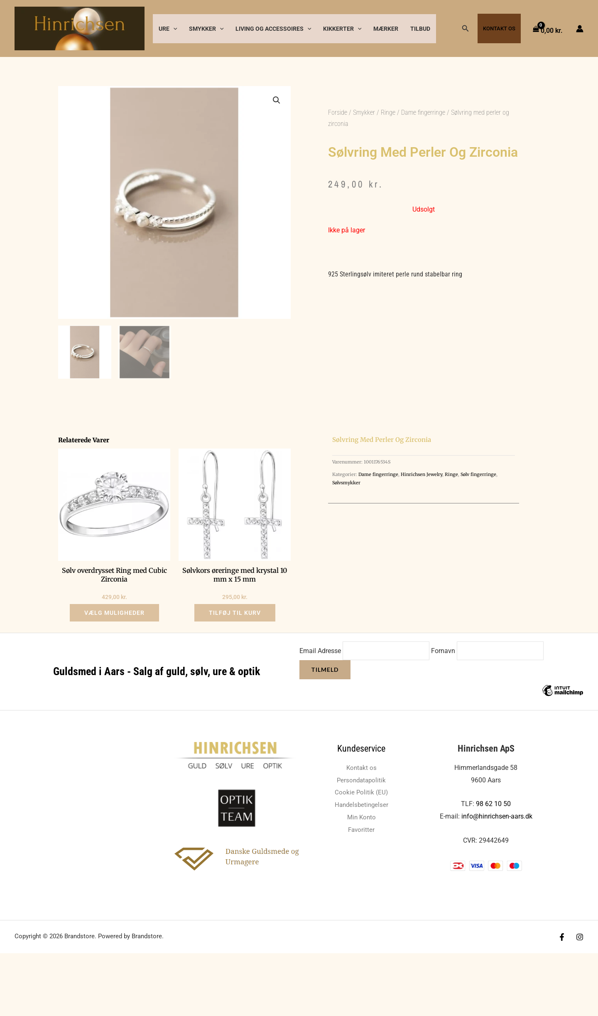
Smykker (206, 28)
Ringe (388, 112)
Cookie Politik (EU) (361, 792)
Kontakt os (499, 28)
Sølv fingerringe (478, 474)
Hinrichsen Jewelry (421, 474)
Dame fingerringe (423, 112)
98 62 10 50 (493, 804)
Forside (337, 112)
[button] (173, 28)
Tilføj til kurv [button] (235, 612)
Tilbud (420, 28)
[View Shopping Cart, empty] (548, 28)
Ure (168, 28)
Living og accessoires (273, 28)
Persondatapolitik (361, 780)
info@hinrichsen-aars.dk (496, 816)
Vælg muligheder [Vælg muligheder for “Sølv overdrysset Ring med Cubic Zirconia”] (114, 612)
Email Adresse (320, 651)
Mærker (385, 28)
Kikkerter (342, 28)
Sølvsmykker (346, 483)
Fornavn (444, 651)
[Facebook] (562, 937)
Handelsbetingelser (361, 805)
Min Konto (361, 817)
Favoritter (361, 830)
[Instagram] (579, 937)
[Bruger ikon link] (579, 28)
